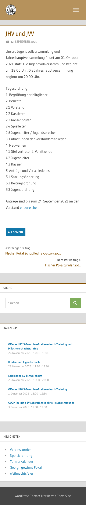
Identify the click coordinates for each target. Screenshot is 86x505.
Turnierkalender (21, 461)
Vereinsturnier (20, 449)
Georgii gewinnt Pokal (26, 467)
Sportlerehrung (21, 455)
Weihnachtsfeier (21, 473)
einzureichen (29, 207)
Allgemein (15, 232)
